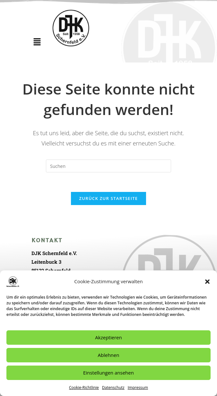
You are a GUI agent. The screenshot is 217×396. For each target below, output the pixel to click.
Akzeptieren (108, 337)
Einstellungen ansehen (108, 372)
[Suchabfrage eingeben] (108, 166)
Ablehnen (108, 355)
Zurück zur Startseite (108, 198)
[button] (207, 281)
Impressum (138, 387)
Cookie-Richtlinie (84, 387)
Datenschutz (113, 387)
